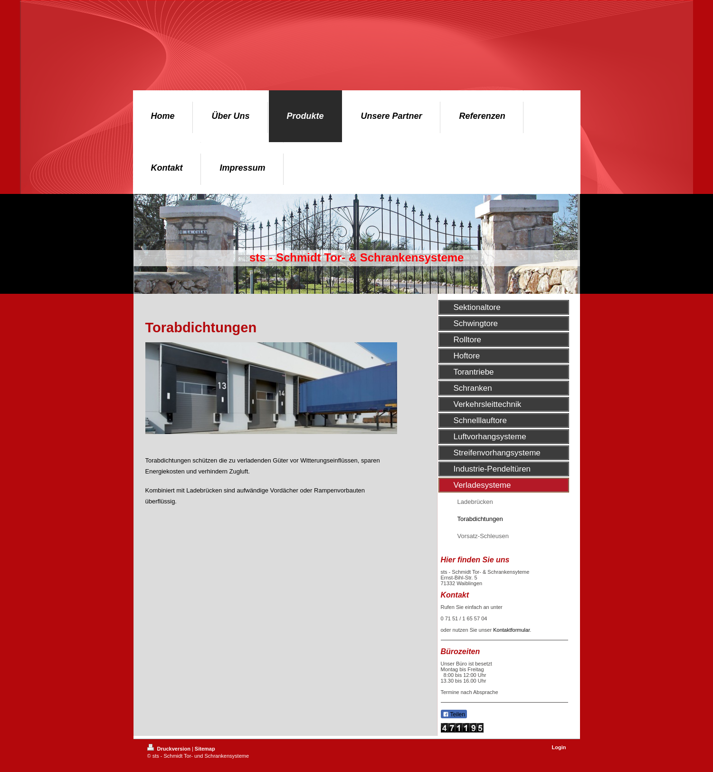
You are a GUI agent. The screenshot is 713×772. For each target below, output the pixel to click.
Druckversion (169, 749)
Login (559, 747)
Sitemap (205, 749)
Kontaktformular (511, 630)
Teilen (454, 714)
